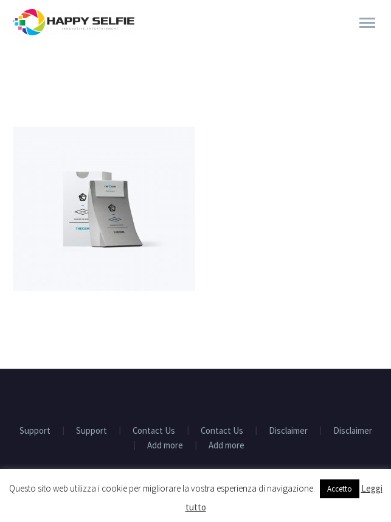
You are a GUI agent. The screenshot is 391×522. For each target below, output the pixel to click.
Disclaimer (288, 431)
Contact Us (154, 431)
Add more (165, 445)
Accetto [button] (339, 489)
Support (34, 431)
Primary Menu (367, 23)
